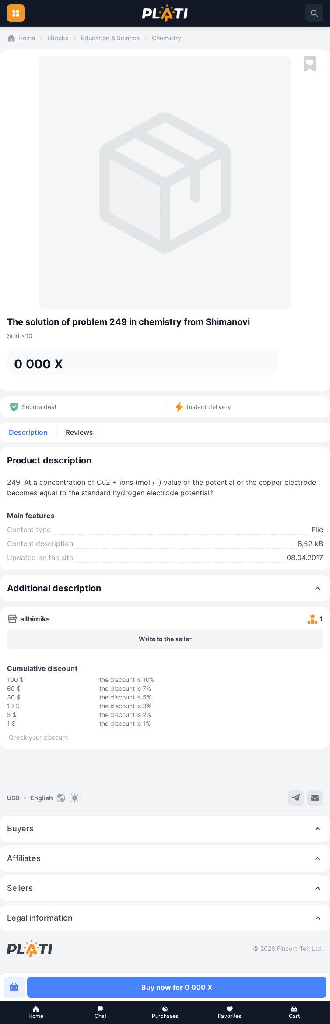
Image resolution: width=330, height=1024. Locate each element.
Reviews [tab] (79, 432)
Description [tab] (28, 432)
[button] (36, 1012)
